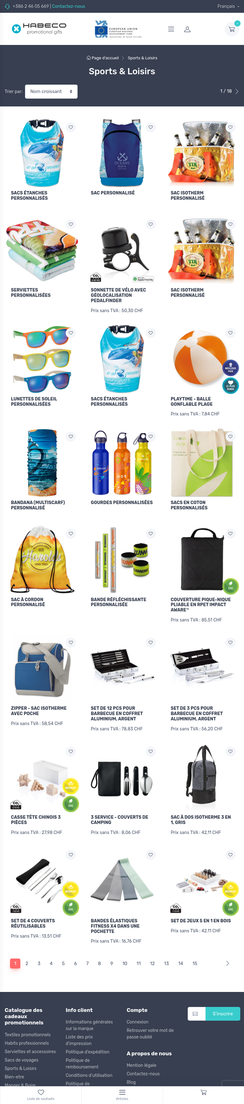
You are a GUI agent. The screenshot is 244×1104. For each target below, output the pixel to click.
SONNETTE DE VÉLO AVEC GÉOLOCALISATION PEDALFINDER (118, 295)
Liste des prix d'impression (79, 1036)
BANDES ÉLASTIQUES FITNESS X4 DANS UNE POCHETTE (115, 922)
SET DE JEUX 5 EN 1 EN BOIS (201, 917)
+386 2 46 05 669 (31, 6)
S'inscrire (223, 1009)
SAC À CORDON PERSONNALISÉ (28, 600)
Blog (131, 1078)
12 (152, 959)
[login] (200, 29)
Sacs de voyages (21, 1055)
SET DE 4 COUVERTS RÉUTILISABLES (33, 920)
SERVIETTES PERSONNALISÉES (31, 292)
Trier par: (14, 91)
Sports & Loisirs (21, 1064)
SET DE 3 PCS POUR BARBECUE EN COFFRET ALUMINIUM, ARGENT (197, 711)
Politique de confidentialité (80, 1083)
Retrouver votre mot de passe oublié (150, 1029)
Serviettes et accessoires (30, 1047)
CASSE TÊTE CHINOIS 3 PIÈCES (36, 817)
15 (194, 959)
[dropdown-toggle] (232, 29)
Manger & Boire (20, 1081)
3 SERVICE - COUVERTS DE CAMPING (119, 817)
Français (226, 6)
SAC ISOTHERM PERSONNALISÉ (188, 195)
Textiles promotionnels (28, 1030)
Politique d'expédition (87, 1047)
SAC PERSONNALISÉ (113, 193)
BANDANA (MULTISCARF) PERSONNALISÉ (38, 503)
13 (166, 959)
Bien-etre (14, 1072)
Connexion (137, 1017)
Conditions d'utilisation (89, 1071)
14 (180, 959)
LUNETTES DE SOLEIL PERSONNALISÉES (34, 400)
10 (124, 959)
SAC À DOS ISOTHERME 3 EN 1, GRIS (201, 817)
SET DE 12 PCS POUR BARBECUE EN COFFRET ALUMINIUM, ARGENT (117, 711)
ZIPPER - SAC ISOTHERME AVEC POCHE (39, 708)
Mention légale (141, 1061)
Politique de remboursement (82, 1059)
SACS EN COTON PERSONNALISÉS (189, 503)
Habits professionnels (27, 1039)
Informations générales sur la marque (89, 1021)
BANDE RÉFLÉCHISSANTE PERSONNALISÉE (118, 600)
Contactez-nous (68, 6)
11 (139, 959)
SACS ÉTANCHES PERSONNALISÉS (29, 195)
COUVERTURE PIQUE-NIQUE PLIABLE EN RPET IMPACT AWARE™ (201, 603)
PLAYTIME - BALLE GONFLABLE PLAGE (192, 400)
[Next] (226, 959)
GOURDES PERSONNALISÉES (122, 501)
